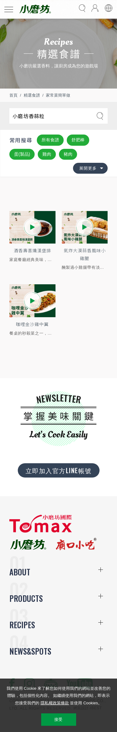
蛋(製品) (22, 154)
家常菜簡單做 (58, 95)
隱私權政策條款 (55, 703)
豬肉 (68, 154)
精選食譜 (32, 95)
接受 (58, 719)
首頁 (13, 95)
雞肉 (46, 154)
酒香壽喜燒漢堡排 (32, 250)
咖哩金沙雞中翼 (32, 324)
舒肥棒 (78, 139)
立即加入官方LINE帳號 (59, 470)
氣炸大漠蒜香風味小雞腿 (85, 254)
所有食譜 (50, 139)
